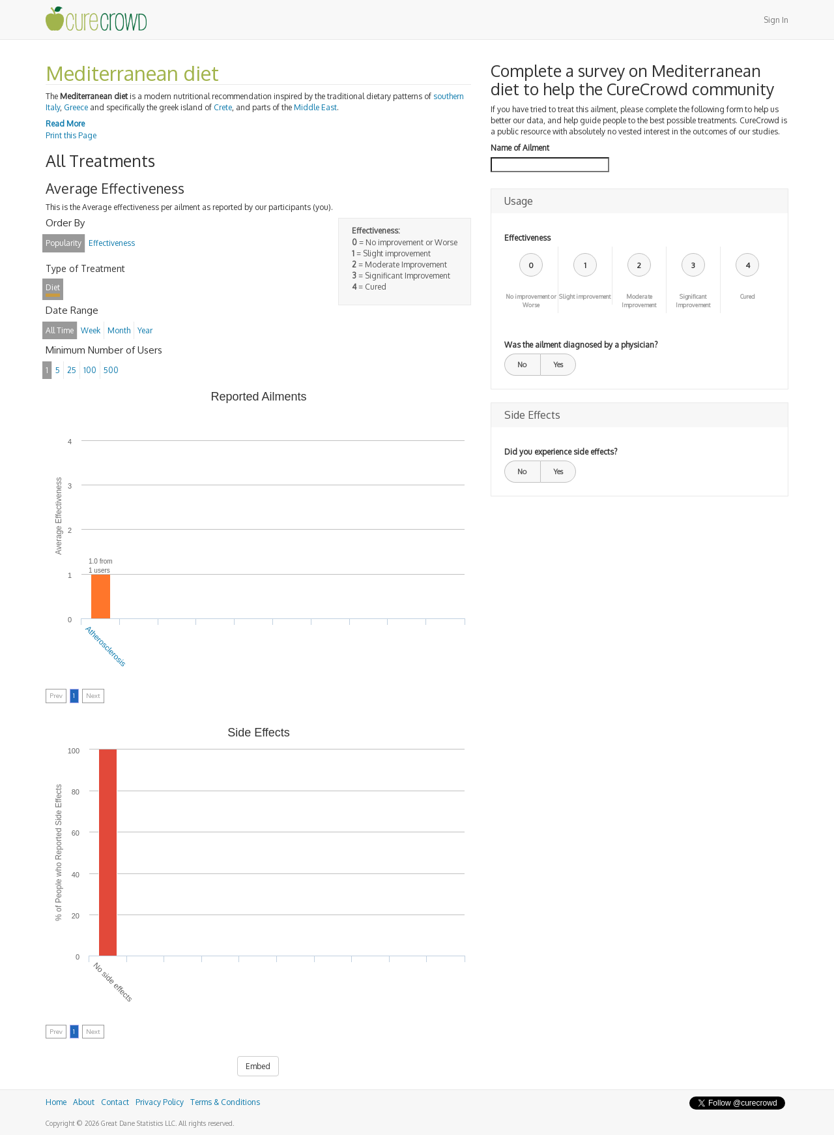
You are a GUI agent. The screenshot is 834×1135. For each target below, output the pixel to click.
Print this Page (71, 135)
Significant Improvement (693, 301)
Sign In (776, 20)
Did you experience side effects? (560, 452)
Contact (115, 1102)
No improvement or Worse (531, 301)
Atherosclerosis (106, 646)
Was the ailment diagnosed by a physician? (580, 345)
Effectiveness (527, 238)
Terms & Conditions (225, 1102)
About (83, 1102)
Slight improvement (585, 296)
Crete (223, 107)
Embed (258, 1066)
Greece (76, 107)
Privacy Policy (160, 1102)
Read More (65, 124)
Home (56, 1102)
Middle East (315, 107)
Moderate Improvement (639, 301)
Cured (747, 296)
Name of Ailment (520, 148)
